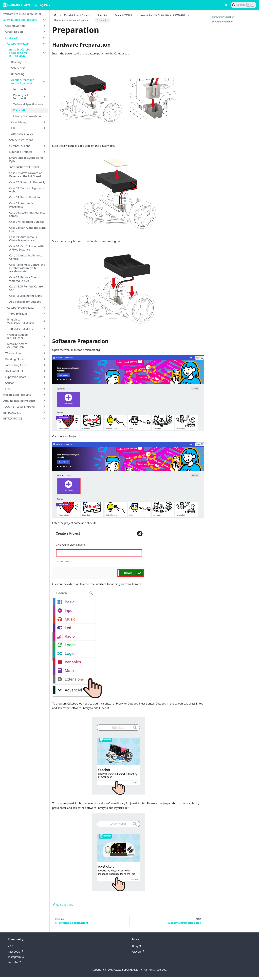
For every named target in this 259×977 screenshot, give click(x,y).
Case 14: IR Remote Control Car (26, 288)
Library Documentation (27, 116)
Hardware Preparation (223, 16)
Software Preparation (222, 21)
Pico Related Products (17, 395)
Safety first (18, 68)
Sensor (9, 383)
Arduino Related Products (19, 401)
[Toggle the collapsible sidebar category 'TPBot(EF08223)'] (44, 313)
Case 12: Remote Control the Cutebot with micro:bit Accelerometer (27, 268)
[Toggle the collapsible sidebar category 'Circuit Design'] (44, 31)
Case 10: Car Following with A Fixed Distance (26, 247)
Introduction (21, 89)
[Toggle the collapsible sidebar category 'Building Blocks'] (44, 359)
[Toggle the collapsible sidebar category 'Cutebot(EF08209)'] (44, 43)
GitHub (138, 951)
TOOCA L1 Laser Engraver (19, 406)
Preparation (20, 110)
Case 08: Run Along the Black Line (27, 229)
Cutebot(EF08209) (18, 43)
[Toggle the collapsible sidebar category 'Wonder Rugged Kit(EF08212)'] (44, 336)
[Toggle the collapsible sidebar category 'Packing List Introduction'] (44, 96)
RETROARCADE (12, 418)
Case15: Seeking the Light (25, 296)
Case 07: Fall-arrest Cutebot (26, 222)
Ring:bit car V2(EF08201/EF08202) (20, 321)
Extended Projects (20, 152)
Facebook (15, 951)
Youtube (14, 962)
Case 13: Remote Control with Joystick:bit (24, 278)
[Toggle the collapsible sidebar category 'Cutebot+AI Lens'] (44, 146)
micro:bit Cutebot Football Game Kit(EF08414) (20, 53)
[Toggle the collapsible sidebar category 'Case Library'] (44, 122)
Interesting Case (15, 365)
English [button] (41, 5)
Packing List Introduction (21, 96)
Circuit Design (14, 32)
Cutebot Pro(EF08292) (21, 307)
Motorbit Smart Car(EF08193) (17, 345)
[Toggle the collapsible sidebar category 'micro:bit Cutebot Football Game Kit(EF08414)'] (44, 53)
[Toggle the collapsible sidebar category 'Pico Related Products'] (44, 394)
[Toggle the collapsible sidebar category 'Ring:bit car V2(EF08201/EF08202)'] (44, 321)
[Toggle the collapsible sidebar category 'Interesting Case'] (44, 365)
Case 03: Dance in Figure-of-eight (26, 189)
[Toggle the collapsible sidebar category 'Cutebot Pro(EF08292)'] (44, 307)
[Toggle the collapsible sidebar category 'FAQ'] (44, 128)
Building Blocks (15, 359)
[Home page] (55, 15)
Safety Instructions (21, 140)
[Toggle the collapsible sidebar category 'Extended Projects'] (44, 151)
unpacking (17, 74)
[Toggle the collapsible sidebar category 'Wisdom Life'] (44, 353)
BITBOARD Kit (12, 412)
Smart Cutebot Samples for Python (26, 159)
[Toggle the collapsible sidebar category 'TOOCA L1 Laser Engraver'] (44, 406)
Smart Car (11, 37)
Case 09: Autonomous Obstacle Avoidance (23, 238)
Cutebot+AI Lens (19, 146)
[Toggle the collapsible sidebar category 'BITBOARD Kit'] (44, 412)
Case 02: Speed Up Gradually (27, 182)
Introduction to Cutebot (24, 167)
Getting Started (15, 26)
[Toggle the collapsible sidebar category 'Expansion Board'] (44, 377)
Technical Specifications (28, 104)
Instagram (16, 957)
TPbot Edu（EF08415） (21, 329)
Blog (136, 946)
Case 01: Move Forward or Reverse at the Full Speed (25, 174)
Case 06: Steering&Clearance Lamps (27, 214)
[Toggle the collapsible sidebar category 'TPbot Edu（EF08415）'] (44, 328)
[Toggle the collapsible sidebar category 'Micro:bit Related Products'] (44, 19)
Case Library (19, 122)
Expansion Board (16, 377)
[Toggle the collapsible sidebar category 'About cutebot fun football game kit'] (44, 81)
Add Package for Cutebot (25, 301)
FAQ (13, 128)
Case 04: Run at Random (24, 197)
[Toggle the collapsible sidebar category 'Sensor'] (44, 383)
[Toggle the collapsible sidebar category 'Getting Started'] (44, 25)
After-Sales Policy (22, 134)
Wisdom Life (13, 353)
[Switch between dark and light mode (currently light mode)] (226, 5)
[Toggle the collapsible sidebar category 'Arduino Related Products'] (44, 400)
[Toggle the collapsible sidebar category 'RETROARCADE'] (44, 418)
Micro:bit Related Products (20, 20)
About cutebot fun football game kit (22, 81)
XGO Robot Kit (14, 371)
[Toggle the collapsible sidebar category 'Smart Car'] (44, 37)
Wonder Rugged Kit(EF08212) (17, 336)
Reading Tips (19, 62)
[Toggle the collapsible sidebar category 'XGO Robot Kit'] (44, 371)
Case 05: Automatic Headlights (21, 205)
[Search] (243, 5)
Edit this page (62, 904)
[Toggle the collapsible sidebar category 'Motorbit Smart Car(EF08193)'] (44, 345)
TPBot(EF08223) (17, 313)
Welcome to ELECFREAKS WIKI (22, 14)
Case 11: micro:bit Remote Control (25, 257)
